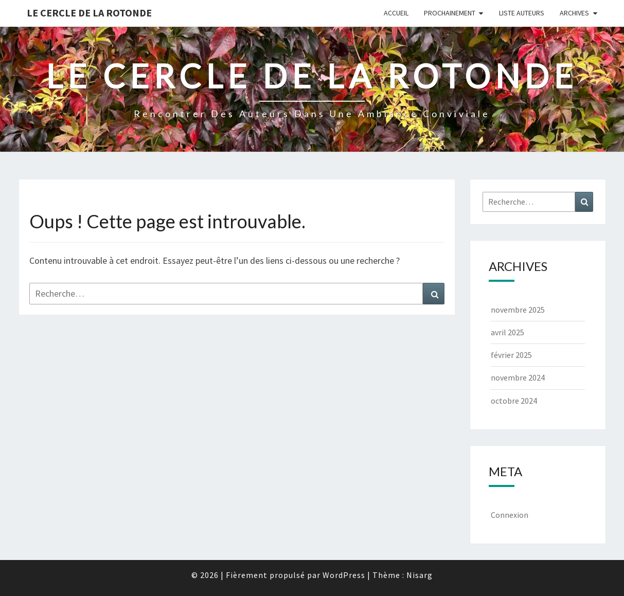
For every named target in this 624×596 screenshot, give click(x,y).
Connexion (509, 515)
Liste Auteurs (521, 12)
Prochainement (449, 12)
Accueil (396, 12)
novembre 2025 (518, 309)
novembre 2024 (518, 377)
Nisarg (419, 575)
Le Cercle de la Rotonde (89, 12)
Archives (574, 12)
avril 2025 (507, 332)
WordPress (344, 575)
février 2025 (511, 355)
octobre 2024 (514, 400)
